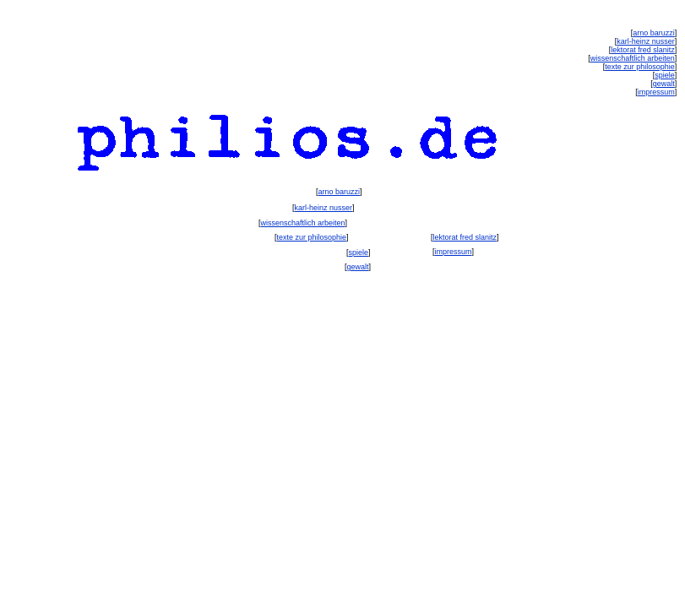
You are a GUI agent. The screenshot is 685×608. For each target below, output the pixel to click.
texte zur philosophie (312, 237)
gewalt (358, 267)
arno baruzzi (339, 191)
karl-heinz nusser (324, 208)
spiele (359, 252)
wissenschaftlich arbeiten (303, 223)
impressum (452, 251)
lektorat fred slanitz (464, 237)
